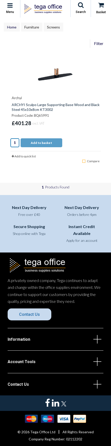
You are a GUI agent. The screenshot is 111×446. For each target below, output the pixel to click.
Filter (98, 43)
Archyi (17, 98)
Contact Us (29, 314)
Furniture (31, 27)
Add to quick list (24, 156)
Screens (53, 27)
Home (12, 27)
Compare (90, 161)
